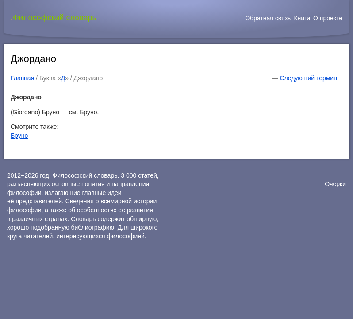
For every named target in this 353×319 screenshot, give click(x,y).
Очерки (335, 183)
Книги (302, 18)
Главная (22, 78)
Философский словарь (54, 17)
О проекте (327, 18)
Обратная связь (268, 18)
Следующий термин (308, 78)
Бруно (19, 135)
